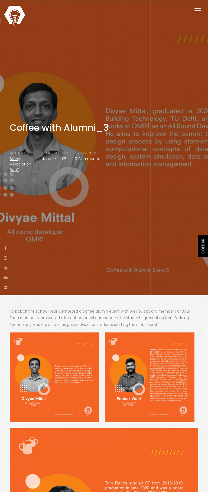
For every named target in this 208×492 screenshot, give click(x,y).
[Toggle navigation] (198, 10)
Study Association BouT (20, 164)
